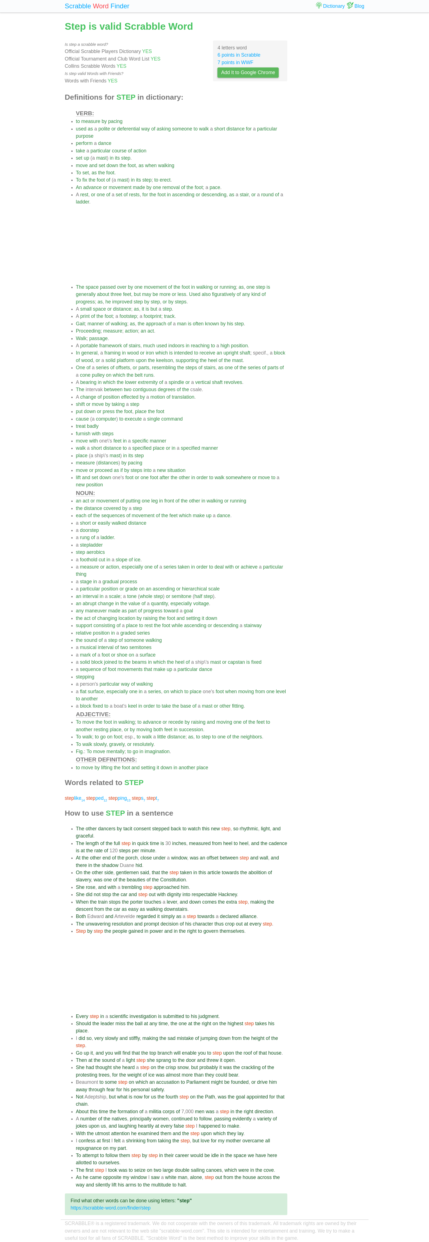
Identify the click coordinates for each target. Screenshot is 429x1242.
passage (98, 338)
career (182, 1155)
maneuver (96, 611)
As (79, 1177)
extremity (148, 382)
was (194, 858)
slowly (99, 744)
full (117, 843)
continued (181, 1119)
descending (214, 194)
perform (84, 143)
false (179, 1126)
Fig (79, 751)
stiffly (134, 1038)
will (117, 1053)
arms (130, 1185)
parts (143, 367)
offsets (123, 367)
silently (102, 1185)
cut (102, 559)
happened (209, 1126)
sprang (163, 1060)
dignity (174, 894)
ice (137, 559)
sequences (113, 515)
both (158, 729)
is (268, 287)
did (89, 894)
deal (219, 567)
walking (166, 165)
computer (106, 419)
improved (122, 302)
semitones (140, 647)
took (112, 1170)
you (109, 1053)
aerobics (96, 552)
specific (140, 441)
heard (128, 1067)
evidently (242, 1119)
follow (205, 1119)
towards (230, 872)
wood (133, 353)
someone (182, 129)
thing (81, 574)
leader (107, 1023)
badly (93, 426)
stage (86, 581)
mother (233, 1140)
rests (134, 194)
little (161, 737)
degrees (167, 389)
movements (130, 669)
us (153, 1097)
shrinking (135, 1140)
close (146, 858)
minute (147, 850)
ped (96, 798)
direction (264, 1111)
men (199, 1111)
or (113, 129)
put (79, 411)
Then (81, 1060)
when (151, 165)
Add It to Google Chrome (248, 72)
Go (79, 1053)
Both (81, 916)
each (81, 515)
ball (139, 1023)
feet (127, 294)
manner (96, 323)
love (204, 1140)
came (95, 1177)
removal (171, 187)
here (272, 1155)
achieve (249, 567)
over (121, 287)
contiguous (144, 389)
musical (88, 647)
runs (148, 375)
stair (244, 194)
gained (135, 931)
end (106, 858)
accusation (167, 1082)
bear (233, 1075)
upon (141, 360)
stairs (134, 345)
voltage (201, 603)
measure (90, 121)
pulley (98, 375)
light (265, 828)
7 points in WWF (235, 62)
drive (262, 1082)
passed (108, 287)
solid (110, 360)
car (124, 894)
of (153, 129)
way (145, 129)
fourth (172, 1097)
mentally (115, 751)
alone (196, 1177)
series (102, 367)
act (151, 331)
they (209, 1075)
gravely (116, 744)
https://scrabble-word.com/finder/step (111, 1208)
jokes (81, 1126)
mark (85, 655)
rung (85, 537)
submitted (173, 1016)
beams (139, 662)
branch (165, 1053)
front (169, 501)
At (78, 858)
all (267, 1140)
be (155, 294)
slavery (83, 880)
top (152, 1053)
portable (89, 345)
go (103, 737)
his (230, 323)
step (125, 158)
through (96, 1089)
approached (166, 887)
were (243, 1170)
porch (132, 858)
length (92, 843)
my (221, 1140)
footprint (152, 316)
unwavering (98, 924)
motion (157, 397)
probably (208, 1067)
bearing (88, 382)
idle (215, 1155)
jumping (209, 1038)
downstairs (175, 909)
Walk (81, 338)
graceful (84, 836)
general (89, 353)
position (239, 345)
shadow (109, 865)
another (89, 699)
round (267, 194)
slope (121, 559)
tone (131, 596)
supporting (187, 360)
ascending (183, 194)
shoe (122, 655)
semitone (181, 596)
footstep (128, 316)
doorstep (89, 530)
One (80, 367)
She (80, 887)
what (122, 1097)
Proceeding (88, 331)
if (121, 470)
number (88, 1119)
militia (155, 1111)
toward (171, 611)
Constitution (173, 880)
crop (230, 924)
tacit (127, 828)
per (135, 850)
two (127, 389)
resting (101, 729)
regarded (146, 916)
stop (106, 894)
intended (183, 353)
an (143, 331)
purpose (85, 136)
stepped (160, 828)
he (108, 302)
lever (172, 902)
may (146, 294)
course (119, 151)
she (151, 1060)
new (161, 470)
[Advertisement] (182, 244)
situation (176, 470)
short (219, 129)
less (181, 294)
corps (169, 1111)
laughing (127, 1126)
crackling (250, 1067)
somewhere (238, 477)
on (108, 375)
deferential (128, 129)
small (86, 309)
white (170, 1177)
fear (110, 1089)
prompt (151, 924)
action (139, 151)
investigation (143, 1016)
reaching (200, 345)
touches (152, 902)
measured (199, 843)
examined (148, 1133)
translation (183, 397)
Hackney (227, 894)
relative (84, 633)
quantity (159, 603)
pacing (115, 121)
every (256, 924)
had (90, 1067)
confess (86, 1140)
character (203, 924)
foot (132, 165)
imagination (157, 751)
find (126, 1053)
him (185, 887)
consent (142, 828)
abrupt (90, 603)
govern (210, 931)
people (120, 931)
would (196, 1155)
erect (165, 180)
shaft (245, 353)
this (205, 828)
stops (115, 902)
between (113, 389)
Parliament (198, 1082)
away (81, 1089)
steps (181, 302)
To (78, 172)
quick (143, 843)
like (75, 798)
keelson (164, 360)
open (229, 1060)
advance (92, 187)
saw (155, 1177)
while (177, 625)
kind (255, 294)
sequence (90, 669)
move (82, 165)
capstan (236, 662)
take (80, 151)
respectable (204, 894)
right (192, 931)
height (258, 1038)
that (148, 669)
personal (140, 1089)
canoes (214, 1170)
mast (101, 158)
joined (110, 662)
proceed (104, 470)
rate (98, 850)
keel (132, 706)
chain (82, 1104)
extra (231, 902)
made (139, 187)
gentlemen (127, 872)
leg (154, 501)
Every (82, 1016)
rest (84, 194)
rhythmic (249, 828)
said (144, 872)
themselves (232, 931)
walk (204, 129)
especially (132, 567)
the (123, 165)
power (156, 931)
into (147, 470)
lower (131, 382)
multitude (161, 1185)
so (235, 828)
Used (194, 294)
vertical (203, 382)
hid (139, 865)
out (152, 894)
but (137, 294)
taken (184, 567)
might (217, 1082)
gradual (110, 581)
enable (189, 1053)
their (169, 1155)
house (274, 1053)
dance (104, 143)
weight (134, 1075)
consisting (104, 625)
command (172, 419)
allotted (84, 1162)
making (258, 902)
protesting (86, 1075)
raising (150, 618)
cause (82, 419)
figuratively (223, 294)
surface (147, 655)
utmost (102, 1133)
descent (84, 909)
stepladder (91, 545)
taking (118, 404)
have (260, 1155)
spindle (176, 382)
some (111, 1082)
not (97, 894)
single (153, 419)
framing (112, 353)
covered (112, 508)
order (202, 477)
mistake (185, 1038)
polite (104, 129)
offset (213, 858)
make (199, 515)
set (79, 158)
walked (119, 523)
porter (136, 902)
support (84, 625)
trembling (132, 887)
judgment (209, 1016)
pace (215, 187)
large (168, 1170)
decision (170, 924)
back (176, 828)
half (198, 596)
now (138, 1097)
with (96, 433)
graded (128, 633)
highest (235, 1023)
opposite (112, 1177)
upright (231, 353)
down (112, 165)
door (191, 1060)
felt (117, 1140)
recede (175, 722)
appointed (257, 1097)
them (166, 1133)
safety (157, 1089)
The (80, 287)
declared (229, 916)
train (103, 902)
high (225, 345)
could (221, 1075)
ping (119, 798)
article (213, 872)
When (82, 902)
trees (104, 1075)
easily (104, 523)
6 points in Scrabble (238, 55)
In (78, 353)
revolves (233, 382)
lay (240, 1133)
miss (120, 1023)
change (88, 397)
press (109, 411)
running (228, 287)
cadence (278, 843)
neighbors (251, 737)
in (112, 158)
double (182, 1170)
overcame (253, 1140)
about (103, 294)
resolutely (143, 744)
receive (207, 353)
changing (107, 618)
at (83, 850)
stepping (85, 677)
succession (191, 729)
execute (133, 419)
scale (214, 589)
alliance (248, 916)
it (143, 309)
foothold (88, 559)
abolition (257, 872)
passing (222, 1119)
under (159, 858)
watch (194, 828)
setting (193, 618)
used (81, 129)
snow (182, 1067)
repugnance (89, 1148)
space (92, 287)
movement (120, 187)
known (212, 323)
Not (79, 1097)
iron (150, 353)
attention (120, 1133)
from (260, 691)
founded (240, 1082)
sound (90, 640)
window (179, 858)
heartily (146, 1126)
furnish (83, 433)
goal (188, 611)
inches (179, 843)
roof (247, 1053)
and (93, 165)
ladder (82, 202)
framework (110, 345)
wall (264, 858)
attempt (90, 1155)
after (164, 477)
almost (173, 1075)
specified (141, 448)
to (78, 121)
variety (264, 1119)
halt (182, 1185)
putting (133, 501)
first (106, 1140)
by (104, 121)
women (161, 1119)
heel (212, 360)
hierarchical (194, 589)
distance (235, 129)
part (132, 611)
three (116, 294)
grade (131, 589)
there (81, 865)
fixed (256, 662)
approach (156, 323)
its (117, 158)
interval (90, 596)
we (251, 1155)
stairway (253, 625)
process (128, 581)
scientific (119, 1016)
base (186, 706)
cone (85, 375)
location (126, 618)
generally (86, 294)
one (157, 187)
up (86, 158)
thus (219, 924)
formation (128, 1111)
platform (125, 360)
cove (268, 1170)
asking (164, 129)
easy (133, 909)
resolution (122, 924)
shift (80, 404)
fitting (237, 706)
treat (81, 426)
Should (83, 1023)
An (79, 187)
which (161, 353)
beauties (136, 880)
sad (171, 1038)
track (169, 316)
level (281, 691)
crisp (171, 1067)
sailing (198, 1170)
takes (261, 1023)
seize (140, 1170)
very (98, 1038)
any (246, 294)
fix (84, 180)
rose (90, 887)
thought (103, 1067)
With (81, 1133)
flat (83, 691)
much (149, 345)
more (165, 294)
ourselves (108, 1162)
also (206, 294)
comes (209, 902)
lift (78, 477)
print (85, 316)
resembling (164, 367)
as (90, 129)
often (198, 323)
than (199, 1075)
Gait (80, 323)
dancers (107, 828)
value (134, 603)
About (82, 1111)
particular (267, 129)
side (108, 872)
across (264, 1177)
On (79, 872)
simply (168, 916)
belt (139, 375)
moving (246, 691)
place (141, 411)
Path (210, 1097)
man (181, 323)
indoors (176, 345)
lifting (106, 767)
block (279, 353)
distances (108, 463)
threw (213, 1060)
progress (85, 302)
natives (119, 1119)
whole (145, 596)
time (154, 843)
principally (140, 1119)
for (249, 129)
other (184, 477)
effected (129, 397)
